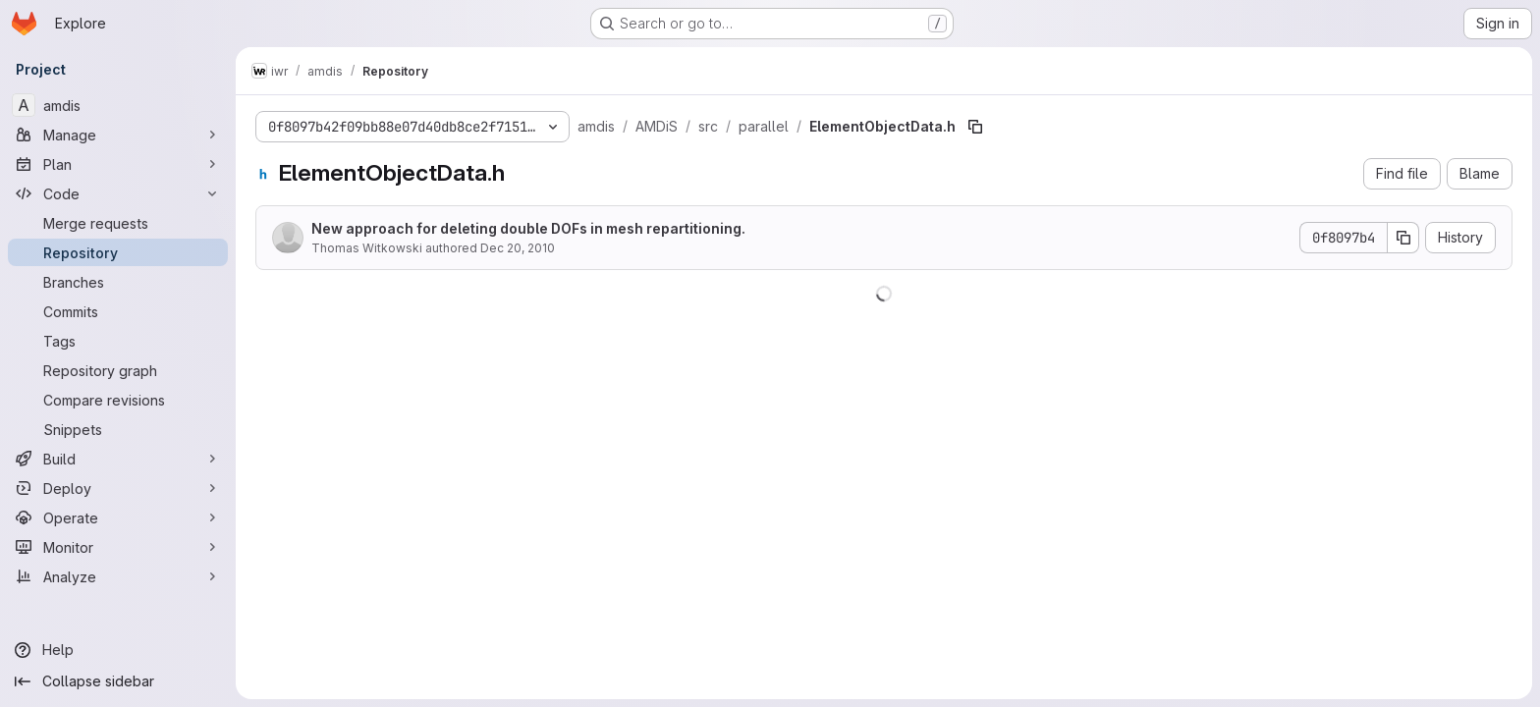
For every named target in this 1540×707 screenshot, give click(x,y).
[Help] (118, 650)
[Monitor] (118, 547)
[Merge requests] (118, 223)
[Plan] (118, 164)
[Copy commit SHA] (1403, 237)
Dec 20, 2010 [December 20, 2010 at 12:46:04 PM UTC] (517, 248)
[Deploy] (118, 488)
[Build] (118, 458)
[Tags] (118, 340)
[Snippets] (118, 429)
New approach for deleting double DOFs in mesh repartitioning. (528, 228)
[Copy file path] (975, 126)
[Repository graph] (118, 370)
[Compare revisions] (118, 399)
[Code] (118, 193)
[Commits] (118, 311)
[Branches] (118, 282)
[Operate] (118, 517)
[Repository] (118, 252)
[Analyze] (118, 576)
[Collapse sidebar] (118, 681)
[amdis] (118, 105)
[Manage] (118, 134)
